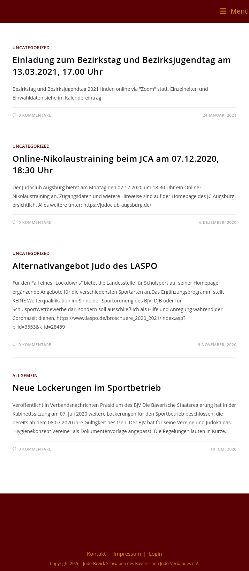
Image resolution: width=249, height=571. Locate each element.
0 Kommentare (34, 115)
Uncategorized (31, 48)
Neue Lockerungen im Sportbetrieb (87, 387)
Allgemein (25, 376)
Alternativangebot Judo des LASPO (85, 265)
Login (155, 553)
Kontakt (96, 553)
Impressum (127, 553)
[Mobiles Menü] (234, 11)
